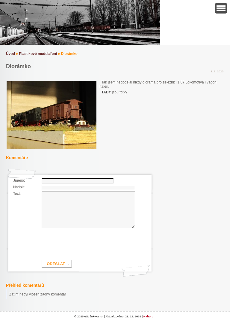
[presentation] (87, 243)
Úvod (10, 54)
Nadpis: (19, 187)
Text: (17, 194)
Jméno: (19, 180)
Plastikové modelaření (38, 54)
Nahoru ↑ (149, 316)
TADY (106, 92)
